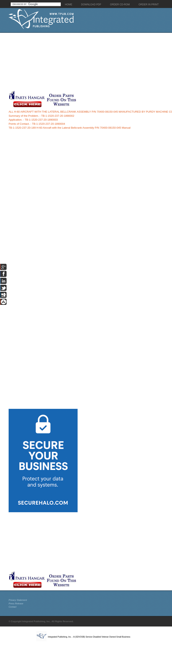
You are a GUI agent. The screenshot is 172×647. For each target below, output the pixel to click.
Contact (12, 607)
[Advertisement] (79, 61)
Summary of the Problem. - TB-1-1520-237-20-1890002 (41, 115)
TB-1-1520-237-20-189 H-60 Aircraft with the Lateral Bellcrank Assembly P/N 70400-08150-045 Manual (70, 127)
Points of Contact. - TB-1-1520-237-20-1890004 (37, 123)
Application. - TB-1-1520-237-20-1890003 (33, 119)
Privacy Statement (18, 600)
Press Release (16, 603)
